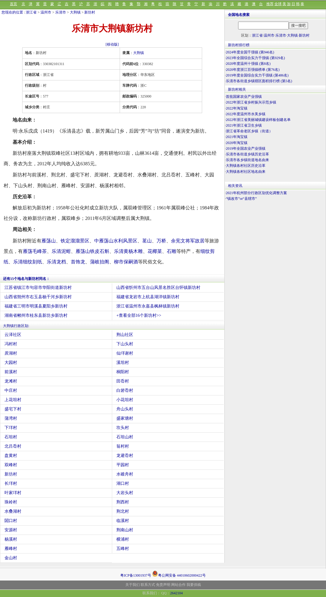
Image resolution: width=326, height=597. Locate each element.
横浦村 (122, 539)
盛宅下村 (12, 409)
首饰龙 (78, 261)
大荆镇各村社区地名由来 (245, 172)
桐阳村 (122, 372)
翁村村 (122, 446)
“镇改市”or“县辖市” (241, 198)
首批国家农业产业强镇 (244, 96)
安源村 (10, 530)
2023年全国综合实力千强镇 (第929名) (255, 58)
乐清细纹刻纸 (27, 261)
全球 (278, 4)
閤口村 (10, 520)
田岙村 (122, 381)
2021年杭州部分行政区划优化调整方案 (256, 193)
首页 (13, 4)
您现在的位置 (12, 12)
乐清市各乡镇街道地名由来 (247, 160)
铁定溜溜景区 (75, 240)
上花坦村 (12, 400)
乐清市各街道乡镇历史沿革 (247, 154)
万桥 (161, 240)
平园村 (122, 465)
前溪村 (10, 372)
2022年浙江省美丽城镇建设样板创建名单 (258, 120)
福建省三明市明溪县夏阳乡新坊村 (35, 306)
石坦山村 (124, 437)
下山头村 (124, 344)
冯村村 (10, 344)
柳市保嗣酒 (126, 261)
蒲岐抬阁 (99, 261)
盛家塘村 (124, 418)
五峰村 (122, 548)
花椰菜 (155, 251)
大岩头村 (124, 492)
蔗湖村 (10, 353)
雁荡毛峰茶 (35, 251)
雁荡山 (48, 240)
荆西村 (122, 502)
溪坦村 (122, 362)
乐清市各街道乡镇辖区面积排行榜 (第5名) (259, 81)
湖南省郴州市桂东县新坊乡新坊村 (35, 315)
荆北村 (122, 511)
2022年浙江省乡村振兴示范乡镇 (251, 102)
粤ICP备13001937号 (135, 575)
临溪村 (122, 520)
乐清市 (60, 12)
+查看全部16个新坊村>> (138, 315)
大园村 (10, 362)
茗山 (147, 240)
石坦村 (10, 437)
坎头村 (122, 427)
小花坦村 (124, 400)
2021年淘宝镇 (236, 137)
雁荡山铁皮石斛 (92, 251)
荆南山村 (124, 530)
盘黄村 (10, 455)
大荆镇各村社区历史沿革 (245, 166)
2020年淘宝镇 (236, 143)
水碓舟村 (124, 474)
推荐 (270, 4)
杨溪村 (10, 539)
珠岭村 (10, 502)
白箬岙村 (124, 390)
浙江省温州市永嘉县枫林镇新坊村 (147, 306)
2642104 (176, 593)
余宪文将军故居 (188, 240)
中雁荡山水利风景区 (115, 240)
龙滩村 (10, 381)
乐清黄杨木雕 (128, 251)
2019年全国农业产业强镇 (245, 148)
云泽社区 (12, 334)
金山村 (10, 558)
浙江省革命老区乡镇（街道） (249, 131)
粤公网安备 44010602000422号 (179, 574)
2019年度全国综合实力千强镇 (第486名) (257, 75)
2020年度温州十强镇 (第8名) (248, 64)
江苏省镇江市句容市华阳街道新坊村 (38, 287)
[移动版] (112, 44)
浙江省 (31, 12)
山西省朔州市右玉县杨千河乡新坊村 (38, 297)
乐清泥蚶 (61, 251)
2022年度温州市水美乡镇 (245, 114)
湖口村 (122, 483)
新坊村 (89, 12)
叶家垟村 (12, 492)
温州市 (45, 12)
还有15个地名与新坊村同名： (26, 279)
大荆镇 (75, 12)
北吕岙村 (12, 446)
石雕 (171, 251)
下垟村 (10, 427)
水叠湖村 (12, 511)
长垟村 (10, 483)
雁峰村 (10, 548)
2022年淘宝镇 (236, 108)
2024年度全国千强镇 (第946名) (250, 52)
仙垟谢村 (124, 353)
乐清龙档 (56, 261)
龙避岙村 (124, 455)
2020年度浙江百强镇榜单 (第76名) (253, 70)
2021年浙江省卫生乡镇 (244, 125)
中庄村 (10, 390)
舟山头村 (124, 409)
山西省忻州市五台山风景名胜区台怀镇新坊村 (158, 287)
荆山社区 (124, 334)
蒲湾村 (10, 418)
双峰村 (10, 465)
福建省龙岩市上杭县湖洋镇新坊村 (147, 297)
